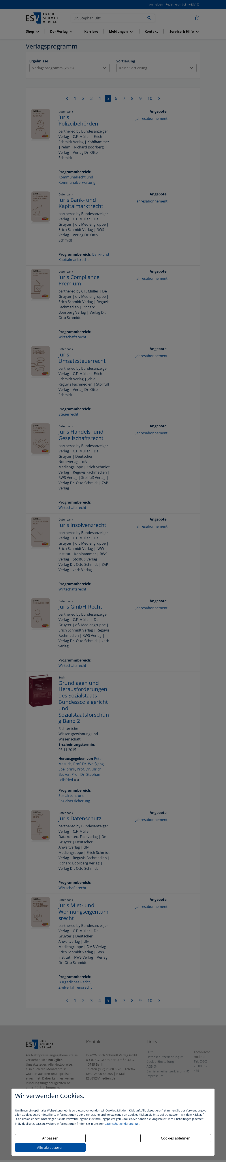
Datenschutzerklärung (119, 1124)
